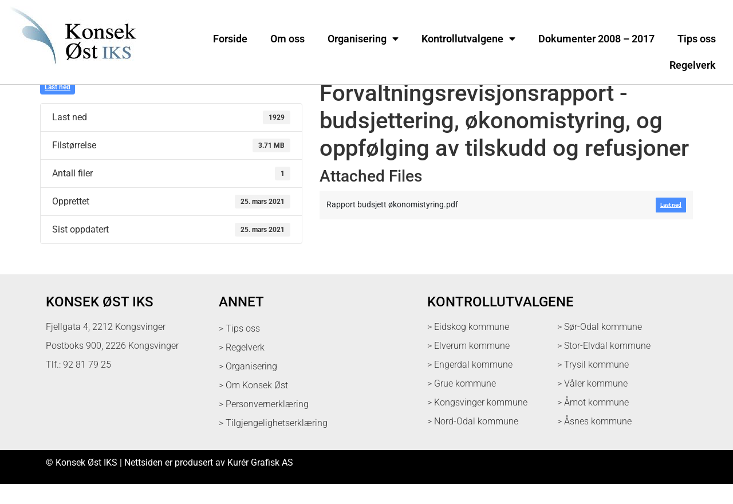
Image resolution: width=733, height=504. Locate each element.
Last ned (57, 107)
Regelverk (692, 65)
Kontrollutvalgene (468, 39)
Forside (230, 39)
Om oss (287, 39)
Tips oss (696, 39)
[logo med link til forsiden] (71, 71)
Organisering (363, 39)
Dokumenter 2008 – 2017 (596, 39)
